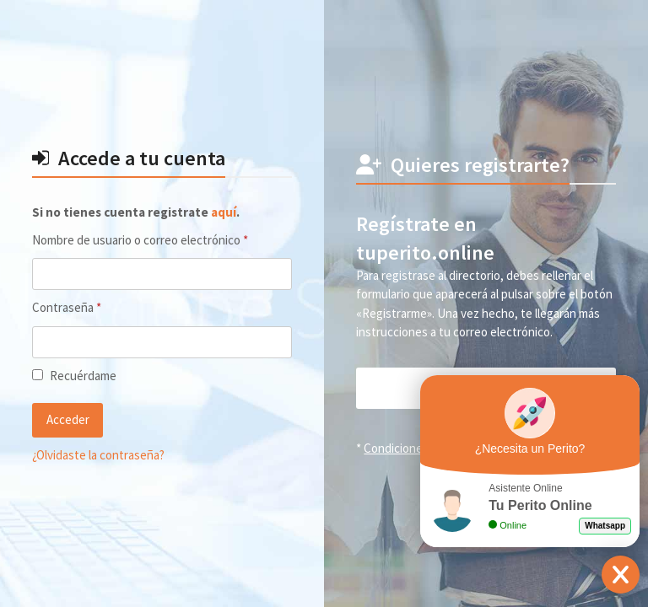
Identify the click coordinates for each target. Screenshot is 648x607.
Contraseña (95, 306)
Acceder (67, 419)
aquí (223, 212)
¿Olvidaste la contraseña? (98, 455)
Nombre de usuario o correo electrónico (161, 239)
